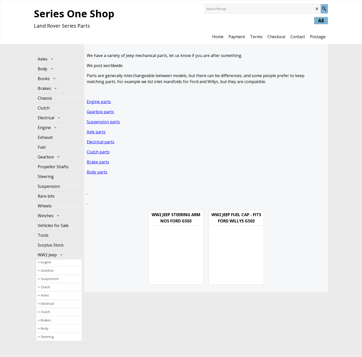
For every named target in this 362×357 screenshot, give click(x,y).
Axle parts (96, 132)
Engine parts (99, 101)
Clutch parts (98, 152)
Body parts (97, 172)
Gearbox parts (100, 111)
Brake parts (98, 162)
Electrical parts (100, 142)
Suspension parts (103, 122)
